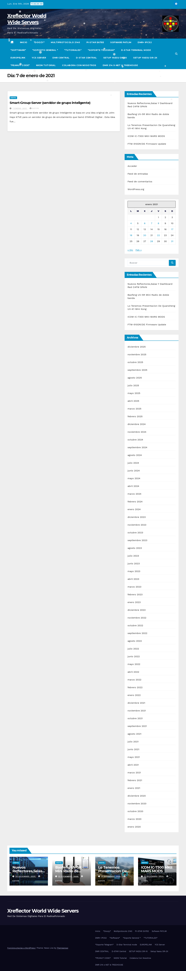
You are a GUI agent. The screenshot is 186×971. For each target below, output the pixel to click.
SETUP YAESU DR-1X (115, 57)
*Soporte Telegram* (101, 50)
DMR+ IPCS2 (145, 42)
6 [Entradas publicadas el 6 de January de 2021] (144, 223)
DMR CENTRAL (61, 57)
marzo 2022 (134, 679)
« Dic (130, 250)
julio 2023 (133, 555)
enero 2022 (134, 695)
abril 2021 (133, 764)
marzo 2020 (134, 819)
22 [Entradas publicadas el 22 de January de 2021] (158, 235)
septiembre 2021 (137, 726)
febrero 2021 (135, 780)
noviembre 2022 (137, 617)
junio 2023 (134, 563)
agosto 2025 (135, 377)
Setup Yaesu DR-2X (145, 57)
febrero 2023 (135, 594)
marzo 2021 (134, 772)
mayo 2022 (134, 664)
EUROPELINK (18, 57)
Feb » (138, 250)
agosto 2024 (135, 455)
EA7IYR (34, 108)
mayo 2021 (134, 757)
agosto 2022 (135, 641)
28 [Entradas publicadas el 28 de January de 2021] (151, 241)
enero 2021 (134, 788)
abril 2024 (133, 486)
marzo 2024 (134, 493)
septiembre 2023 (137, 540)
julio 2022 (133, 648)
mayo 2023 (134, 571)
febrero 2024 (135, 501)
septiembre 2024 (137, 447)
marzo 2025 (134, 408)
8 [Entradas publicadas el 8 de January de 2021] (158, 223)
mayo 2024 (134, 478)
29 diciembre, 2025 (25, 876)
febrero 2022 (135, 687)
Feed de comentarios (140, 181)
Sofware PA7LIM (120, 42)
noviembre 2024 (137, 432)
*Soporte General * (45, 50)
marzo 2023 (134, 586)
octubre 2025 (135, 362)
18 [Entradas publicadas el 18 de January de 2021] (131, 235)
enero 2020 (134, 826)
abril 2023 (133, 579)
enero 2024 (134, 509)
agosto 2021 (134, 733)
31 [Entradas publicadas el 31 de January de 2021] (172, 241)
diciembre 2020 (137, 795)
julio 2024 (133, 462)
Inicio (23, 42)
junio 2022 (134, 656)
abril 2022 (133, 672)
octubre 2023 (135, 532)
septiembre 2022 (137, 633)
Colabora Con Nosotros (79, 65)
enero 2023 (134, 602)
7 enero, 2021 (20, 108)
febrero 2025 (135, 416)
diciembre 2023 (137, 517)
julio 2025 (133, 385)
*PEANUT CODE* (20, 65)
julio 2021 (133, 741)
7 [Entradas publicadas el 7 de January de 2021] (151, 223)
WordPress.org (136, 189)
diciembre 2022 (137, 610)
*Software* (18, 50)
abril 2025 (133, 401)
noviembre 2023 (137, 524)
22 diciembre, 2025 (68, 876)
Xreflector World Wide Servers (43, 911)
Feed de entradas (138, 173)
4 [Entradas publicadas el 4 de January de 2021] (131, 223)
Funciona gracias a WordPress (21, 948)
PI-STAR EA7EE (95, 42)
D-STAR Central (86, 57)
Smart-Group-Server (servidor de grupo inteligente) (50, 103)
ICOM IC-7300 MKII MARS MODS (146, 136)
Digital (13, 97)
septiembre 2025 (137, 370)
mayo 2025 (134, 393)
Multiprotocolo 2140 (65, 42)
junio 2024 (134, 470)
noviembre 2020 (137, 803)
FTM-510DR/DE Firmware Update (147, 143)
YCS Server (39, 57)
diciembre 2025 (137, 346)
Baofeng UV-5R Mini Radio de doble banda (68, 871)
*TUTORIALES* (72, 50)
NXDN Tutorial (46, 65)
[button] (176, 53)
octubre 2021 (135, 718)
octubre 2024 (135, 439)
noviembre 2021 (137, 710)
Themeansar (62, 948)
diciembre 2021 (136, 702)
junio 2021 (133, 749)
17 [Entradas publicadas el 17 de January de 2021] (172, 229)
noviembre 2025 (137, 354)
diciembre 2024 (137, 424)
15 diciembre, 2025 (111, 876)
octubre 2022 (135, 625)
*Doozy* (39, 42)
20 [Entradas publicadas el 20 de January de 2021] (144, 235)
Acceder (132, 166)
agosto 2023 (135, 548)
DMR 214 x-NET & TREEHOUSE (120, 65)
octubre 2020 (135, 811)
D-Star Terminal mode (136, 50)
